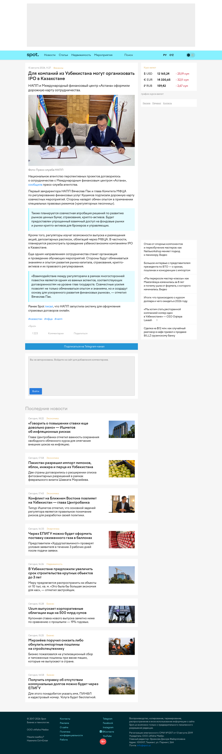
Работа (64, 739)
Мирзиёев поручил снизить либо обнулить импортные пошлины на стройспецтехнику (55, 644)
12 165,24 (163, 73)
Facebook (106, 723)
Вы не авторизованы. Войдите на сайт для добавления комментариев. (81, 371)
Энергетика (53, 528)
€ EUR (148, 79)
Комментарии (54, 333)
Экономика (52, 418)
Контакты (167, 103)
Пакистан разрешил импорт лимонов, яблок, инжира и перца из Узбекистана (60, 465)
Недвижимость (81, 55)
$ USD (148, 73)
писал (49, 306)
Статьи (63, 55)
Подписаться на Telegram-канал (81, 346)
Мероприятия (103, 55)
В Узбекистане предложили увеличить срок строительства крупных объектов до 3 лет (60, 573)
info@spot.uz (144, 745)
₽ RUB (148, 85)
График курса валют (153, 93)
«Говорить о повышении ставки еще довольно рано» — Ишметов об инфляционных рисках (58, 427)
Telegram (106, 718)
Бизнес (50, 603)
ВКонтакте (107, 731)
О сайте (64, 727)
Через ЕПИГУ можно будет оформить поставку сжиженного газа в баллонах (60, 535)
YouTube (106, 736)
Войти (35, 391)
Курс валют (150, 67)
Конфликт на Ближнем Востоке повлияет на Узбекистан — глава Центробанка (62, 500)
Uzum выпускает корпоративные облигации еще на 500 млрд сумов (57, 610)
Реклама (146, 103)
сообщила (35, 184)
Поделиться (78, 333)
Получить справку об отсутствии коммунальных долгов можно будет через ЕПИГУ (63, 684)
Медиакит (156, 103)
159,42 (161, 85)
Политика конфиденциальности (71, 733)
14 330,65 (163, 79)
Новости (50, 55)
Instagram (106, 727)
